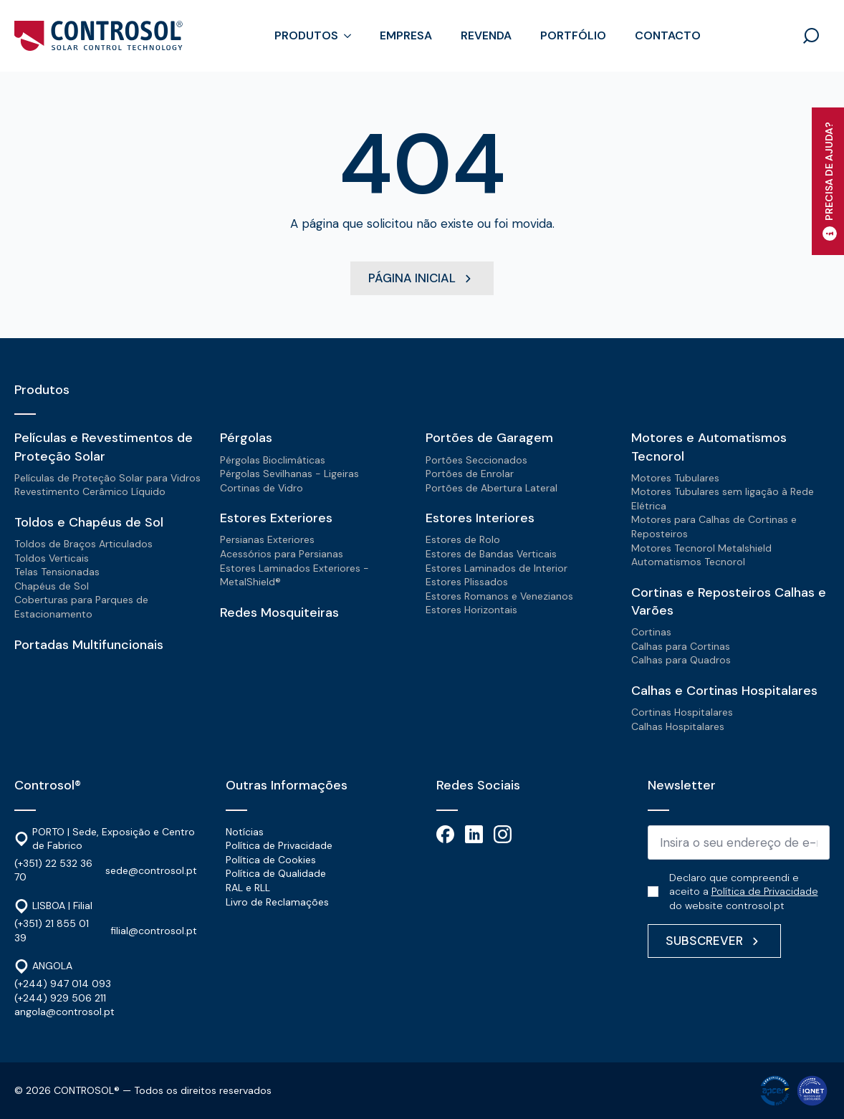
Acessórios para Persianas (281, 553)
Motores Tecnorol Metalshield (701, 548)
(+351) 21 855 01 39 (51, 930)
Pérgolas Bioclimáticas (272, 459)
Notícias (245, 831)
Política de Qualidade (276, 873)
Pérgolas (246, 437)
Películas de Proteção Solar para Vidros (107, 477)
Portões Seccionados (476, 459)
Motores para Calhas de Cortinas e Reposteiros (714, 526)
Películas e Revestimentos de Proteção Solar (103, 446)
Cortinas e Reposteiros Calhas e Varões (728, 601)
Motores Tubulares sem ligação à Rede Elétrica (722, 498)
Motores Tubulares (675, 477)
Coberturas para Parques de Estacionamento (81, 606)
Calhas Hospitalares (677, 726)
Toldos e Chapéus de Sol (88, 522)
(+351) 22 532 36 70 (53, 870)
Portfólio (573, 35)
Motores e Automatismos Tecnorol (709, 446)
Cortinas (651, 631)
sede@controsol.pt (151, 870)
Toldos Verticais (51, 558)
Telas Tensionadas (57, 571)
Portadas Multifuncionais (88, 644)
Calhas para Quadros (681, 659)
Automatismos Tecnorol (688, 561)
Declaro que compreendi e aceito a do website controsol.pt (743, 891)
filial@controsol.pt (153, 930)
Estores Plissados (467, 581)
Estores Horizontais (471, 609)
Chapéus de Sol (51, 586)
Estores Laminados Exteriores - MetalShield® (294, 575)
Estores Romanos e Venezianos (499, 596)
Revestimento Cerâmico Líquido (90, 491)
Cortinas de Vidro (261, 487)
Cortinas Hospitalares (682, 712)
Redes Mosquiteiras (279, 612)
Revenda (486, 35)
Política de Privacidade (279, 845)
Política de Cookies (271, 859)
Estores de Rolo (463, 539)
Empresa (406, 35)
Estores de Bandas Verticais (491, 553)
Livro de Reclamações (277, 901)
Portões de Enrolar (470, 473)
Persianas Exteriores (267, 539)
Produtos (306, 35)
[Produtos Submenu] (351, 36)
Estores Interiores (480, 518)
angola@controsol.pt (64, 1011)
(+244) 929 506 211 (60, 997)
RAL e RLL (248, 887)
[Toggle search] (811, 35)
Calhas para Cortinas (680, 646)
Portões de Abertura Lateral (491, 487)
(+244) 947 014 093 (62, 983)
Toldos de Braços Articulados (83, 543)
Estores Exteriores (276, 518)
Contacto (668, 35)
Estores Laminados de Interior (496, 568)
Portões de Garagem (489, 437)
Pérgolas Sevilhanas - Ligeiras (289, 473)
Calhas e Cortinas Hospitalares (724, 690)
